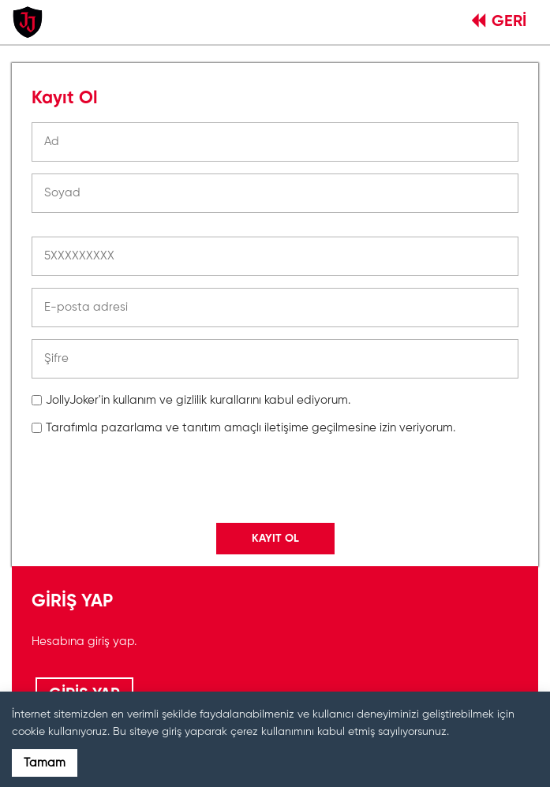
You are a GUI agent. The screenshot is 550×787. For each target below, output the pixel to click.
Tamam (44, 763)
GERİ (499, 22)
